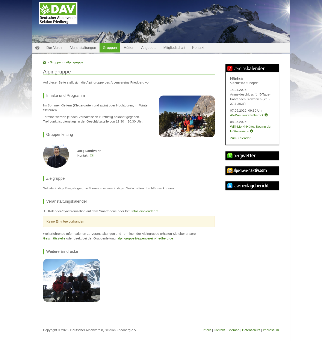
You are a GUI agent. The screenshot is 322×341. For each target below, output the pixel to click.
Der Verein (54, 48)
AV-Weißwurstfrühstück (249, 115)
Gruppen (56, 62)
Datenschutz (251, 330)
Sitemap (233, 330)
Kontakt (219, 330)
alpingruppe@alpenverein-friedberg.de (145, 238)
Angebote (149, 48)
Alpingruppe (74, 62)
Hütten (129, 48)
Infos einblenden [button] (145, 211)
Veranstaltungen (83, 48)
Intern (207, 330)
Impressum (271, 330)
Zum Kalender (240, 138)
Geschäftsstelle (54, 238)
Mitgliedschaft (174, 48)
